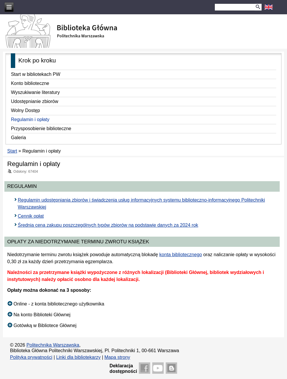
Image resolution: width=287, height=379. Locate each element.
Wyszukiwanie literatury (35, 92)
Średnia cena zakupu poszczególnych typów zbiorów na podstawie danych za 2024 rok (108, 225)
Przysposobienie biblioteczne (41, 128)
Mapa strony (117, 357)
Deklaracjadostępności (123, 368)
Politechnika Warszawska (52, 345)
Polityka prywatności (31, 357)
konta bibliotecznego (180, 254)
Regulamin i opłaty (30, 119)
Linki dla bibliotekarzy (78, 357)
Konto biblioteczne (30, 83)
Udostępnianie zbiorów (34, 101)
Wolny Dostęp (25, 110)
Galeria (18, 137)
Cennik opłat (31, 216)
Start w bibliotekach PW (35, 74)
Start (12, 151)
